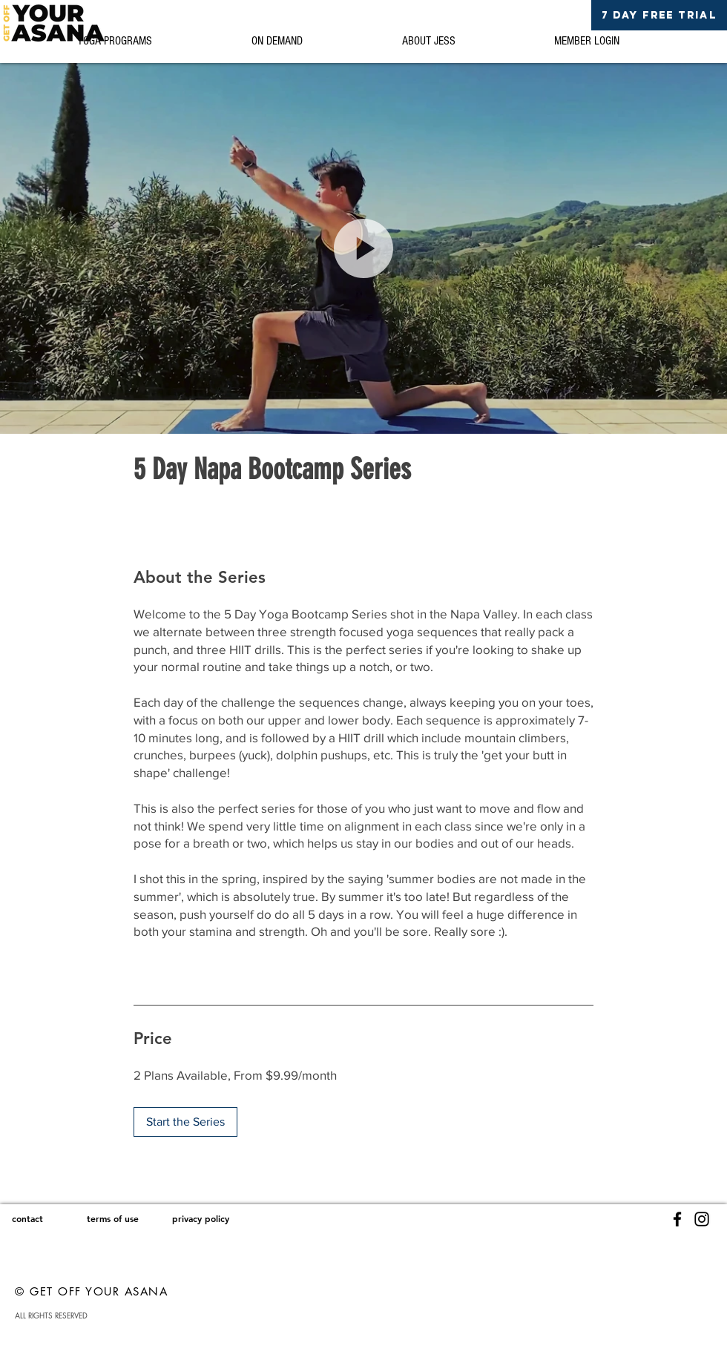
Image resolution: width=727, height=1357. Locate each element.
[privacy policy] (200, 1218)
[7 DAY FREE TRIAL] (659, 15)
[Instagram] (701, 1219)
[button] (363, 248)
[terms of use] (112, 1218)
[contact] (27, 1218)
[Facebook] (677, 1219)
